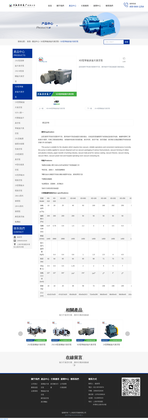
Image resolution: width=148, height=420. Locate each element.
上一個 (41, 108)
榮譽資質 (34, 387)
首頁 (29, 41)
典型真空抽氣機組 (19, 219)
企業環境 (34, 391)
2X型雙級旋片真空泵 (20, 104)
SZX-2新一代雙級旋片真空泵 (19, 118)
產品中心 (36, 41)
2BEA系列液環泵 (19, 198)
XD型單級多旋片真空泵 (50, 41)
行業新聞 (63, 387)
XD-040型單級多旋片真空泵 (55, 108)
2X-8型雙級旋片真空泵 (102, 108)
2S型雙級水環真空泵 (19, 188)
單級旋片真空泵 (19, 130)
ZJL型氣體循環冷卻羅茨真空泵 (19, 144)
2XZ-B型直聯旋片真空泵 (19, 76)
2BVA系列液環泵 (19, 208)
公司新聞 (63, 384)
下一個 (89, 108)
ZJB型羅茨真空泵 (19, 156)
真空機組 (44, 402)
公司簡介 (34, 384)
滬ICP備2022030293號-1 (74, 415)
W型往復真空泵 (19, 167)
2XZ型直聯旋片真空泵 (19, 63)
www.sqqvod (4, 419)
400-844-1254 (137, 6)
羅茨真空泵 (45, 398)
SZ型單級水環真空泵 (20, 177)
